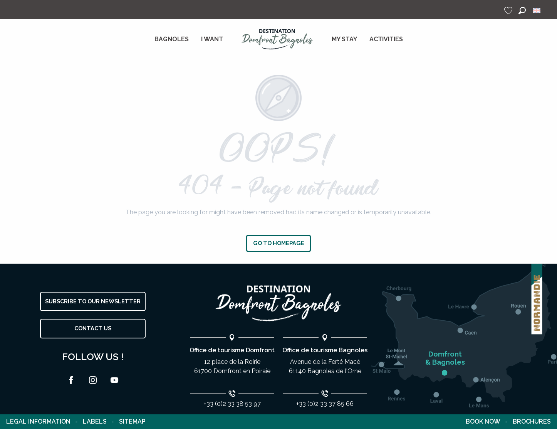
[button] (522, 10)
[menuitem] (171, 39)
